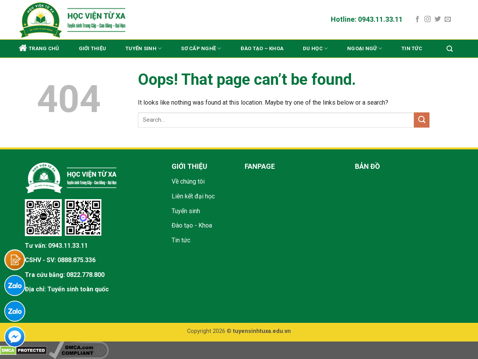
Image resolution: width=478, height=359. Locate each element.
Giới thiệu (92, 48)
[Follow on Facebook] (417, 19)
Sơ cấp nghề (201, 48)
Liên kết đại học (193, 196)
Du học (315, 48)
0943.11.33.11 (68, 245)
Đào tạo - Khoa (192, 225)
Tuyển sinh (143, 48)
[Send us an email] (448, 19)
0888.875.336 (76, 260)
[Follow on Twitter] (438, 19)
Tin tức (412, 48)
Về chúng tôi (188, 181)
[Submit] (421, 120)
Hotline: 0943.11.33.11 (367, 19)
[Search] (450, 48)
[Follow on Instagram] (427, 19)
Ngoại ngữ (364, 48)
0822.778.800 (85, 274)
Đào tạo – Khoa (262, 48)
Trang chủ (39, 48)
